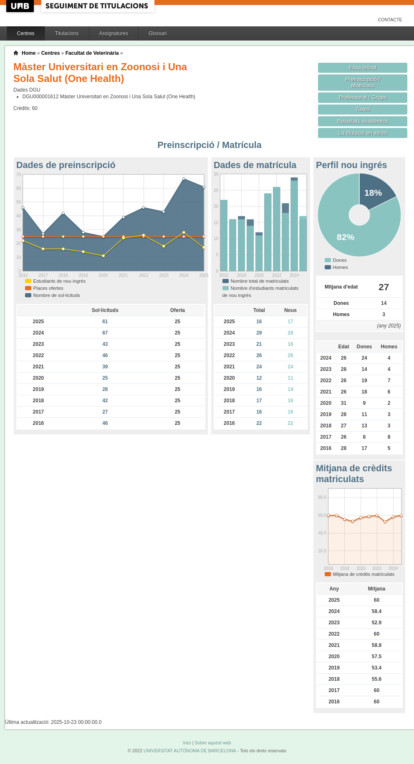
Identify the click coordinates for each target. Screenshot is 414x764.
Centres (26, 33)
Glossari (158, 33)
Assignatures (113, 33)
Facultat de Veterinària (92, 53)
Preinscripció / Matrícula (363, 82)
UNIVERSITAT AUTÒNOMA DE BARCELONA (190, 750)
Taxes (363, 109)
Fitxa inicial (362, 67)
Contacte (390, 19)
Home (28, 53)
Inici (187, 742)
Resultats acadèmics (362, 121)
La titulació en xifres (362, 133)
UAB (21, 6)
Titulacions (67, 33)
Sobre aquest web (212, 742)
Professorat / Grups (362, 97)
